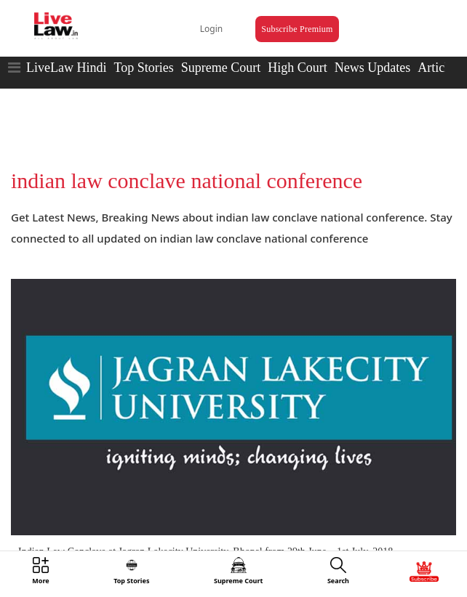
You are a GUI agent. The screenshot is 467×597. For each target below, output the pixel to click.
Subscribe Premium (296, 29)
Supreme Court (221, 67)
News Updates (372, 67)
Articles (438, 67)
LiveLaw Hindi (66, 67)
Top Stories (143, 67)
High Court (297, 67)
